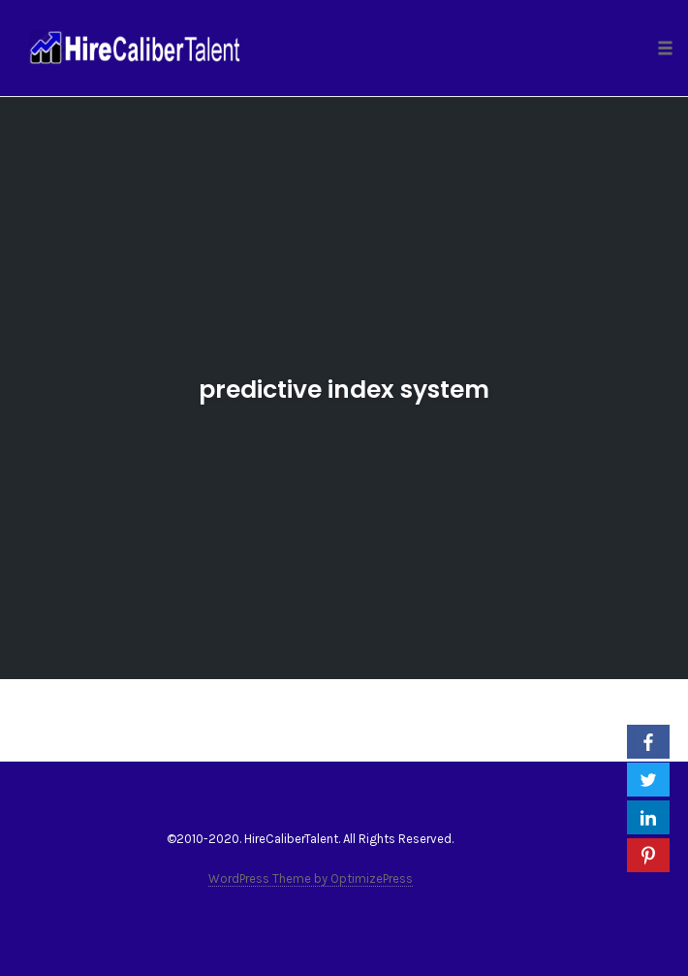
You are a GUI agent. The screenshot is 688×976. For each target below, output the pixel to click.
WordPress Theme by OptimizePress (310, 878)
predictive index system (344, 390)
